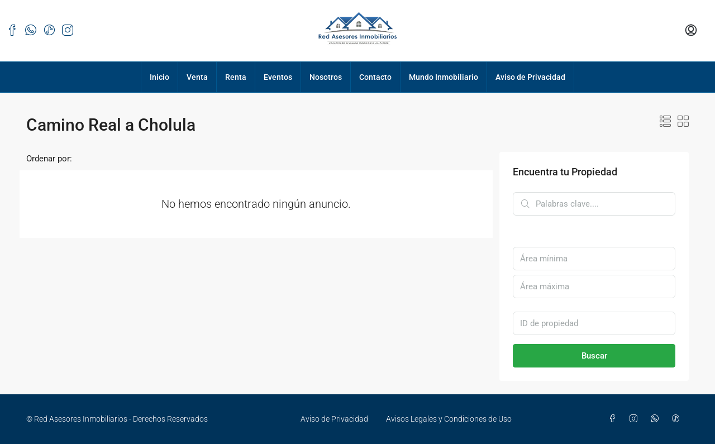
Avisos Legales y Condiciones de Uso (449, 418)
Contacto (375, 77)
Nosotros (325, 77)
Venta (197, 77)
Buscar (594, 356)
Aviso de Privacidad (530, 77)
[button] (665, 121)
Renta (235, 77)
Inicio (159, 77)
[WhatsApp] (657, 418)
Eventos (278, 77)
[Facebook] (614, 418)
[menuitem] (691, 30)
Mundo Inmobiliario (443, 77)
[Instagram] (636, 418)
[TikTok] (678, 418)
